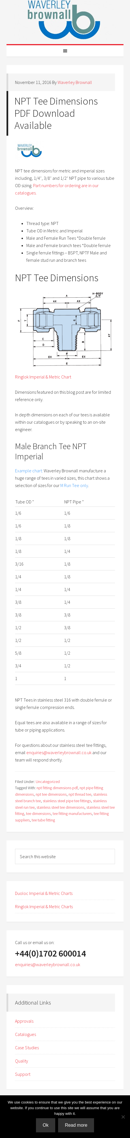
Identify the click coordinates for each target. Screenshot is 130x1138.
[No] (123, 1117)
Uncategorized (48, 781)
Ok (45, 1125)
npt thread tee (80, 794)
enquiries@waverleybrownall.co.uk (58, 752)
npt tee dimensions (51, 794)
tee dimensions (38, 813)
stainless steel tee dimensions (60, 807)
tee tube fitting (43, 820)
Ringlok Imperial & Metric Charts (44, 906)
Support (22, 1074)
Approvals (24, 1021)
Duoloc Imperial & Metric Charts (44, 893)
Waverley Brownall (65, 20)
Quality (21, 1061)
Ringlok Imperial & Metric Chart (43, 377)
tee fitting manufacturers (72, 813)
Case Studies (27, 1047)
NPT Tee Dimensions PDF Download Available (56, 113)
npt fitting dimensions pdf (57, 787)
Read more (76, 1125)
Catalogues (25, 1034)
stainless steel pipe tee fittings (67, 800)
